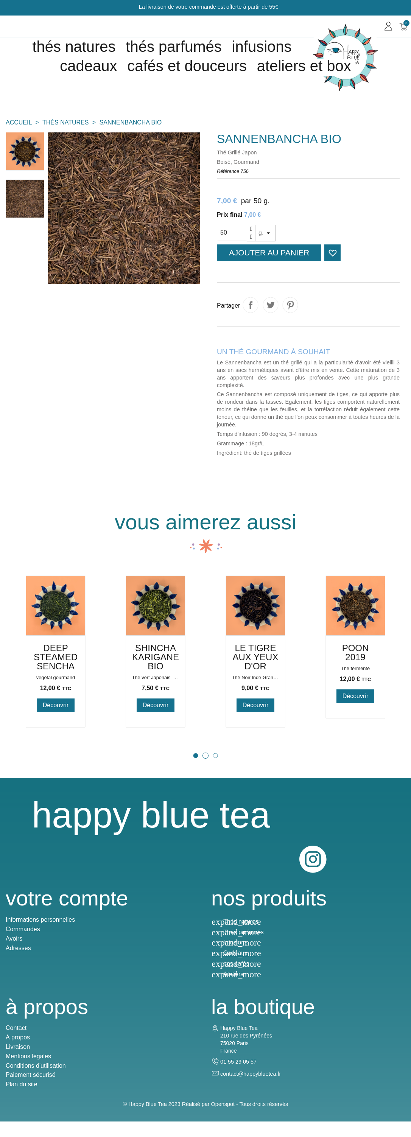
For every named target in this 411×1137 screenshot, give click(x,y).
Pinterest (290, 305)
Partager (250, 305)
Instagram (391, 861)
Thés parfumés (173, 46)
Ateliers (233, 980)
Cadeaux (235, 959)
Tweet (270, 305)
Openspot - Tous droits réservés (249, 1119)
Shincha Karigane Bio (160, 702)
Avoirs (14, 945)
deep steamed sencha (60, 702)
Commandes (23, 935)
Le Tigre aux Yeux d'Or (260, 702)
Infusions (262, 46)
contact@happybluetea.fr (250, 1084)
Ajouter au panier (269, 252)
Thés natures (73, 46)
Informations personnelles (40, 926)
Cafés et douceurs (187, 66)
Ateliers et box (304, 66)
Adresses (18, 954)
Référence (228, 171)
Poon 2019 (360, 698)
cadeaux (88, 66)
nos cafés (236, 970)
